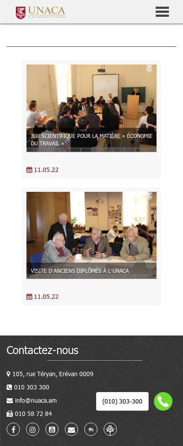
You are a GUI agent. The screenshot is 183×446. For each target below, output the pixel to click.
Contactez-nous (42, 349)
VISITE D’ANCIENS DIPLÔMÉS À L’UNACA (80, 270)
